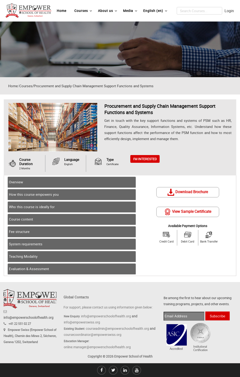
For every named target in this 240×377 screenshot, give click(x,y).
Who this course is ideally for (32, 206)
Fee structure (19, 231)
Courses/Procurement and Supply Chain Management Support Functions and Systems (86, 85)
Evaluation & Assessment (29, 268)
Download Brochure (187, 191)
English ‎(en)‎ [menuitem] (155, 11)
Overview (16, 182)
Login (229, 10)
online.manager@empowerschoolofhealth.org (97, 347)
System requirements (25, 244)
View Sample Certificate (187, 211)
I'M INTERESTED (145, 159)
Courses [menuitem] (83, 11)
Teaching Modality (23, 256)
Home (13, 85)
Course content (21, 219)
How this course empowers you (34, 194)
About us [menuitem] (107, 11)
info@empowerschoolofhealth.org (28, 317)
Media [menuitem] (130, 11)
